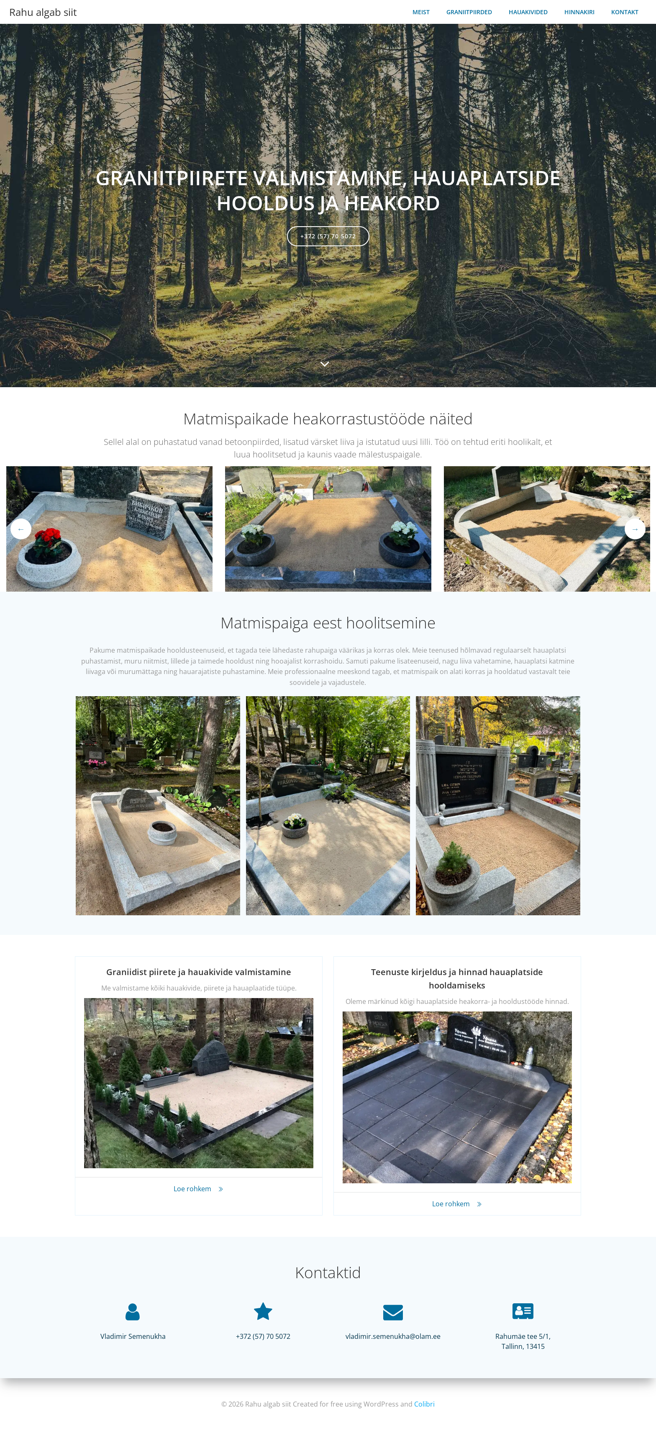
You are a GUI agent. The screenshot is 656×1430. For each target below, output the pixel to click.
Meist (424, 11)
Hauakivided (531, 11)
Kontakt (627, 11)
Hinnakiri (582, 11)
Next (635, 529)
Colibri (424, 1405)
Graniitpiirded (472, 11)
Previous (20, 529)
